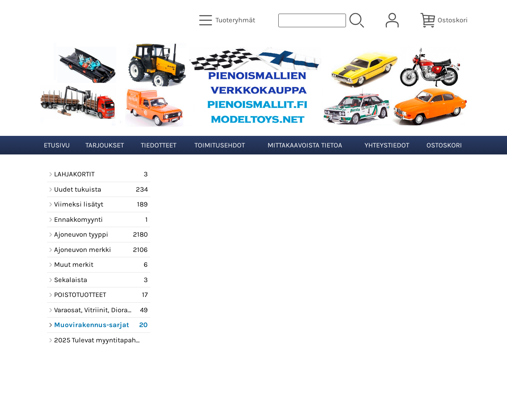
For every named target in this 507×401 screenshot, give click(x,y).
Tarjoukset (104, 145)
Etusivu (57, 145)
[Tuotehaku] (312, 20)
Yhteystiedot (387, 145)
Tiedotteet (158, 145)
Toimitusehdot (219, 145)
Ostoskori (444, 145)
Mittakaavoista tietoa (305, 145)
